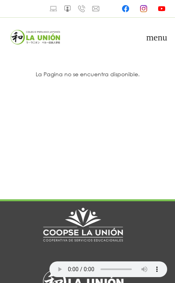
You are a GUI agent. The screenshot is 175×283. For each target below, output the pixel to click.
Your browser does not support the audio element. (108, 269)
